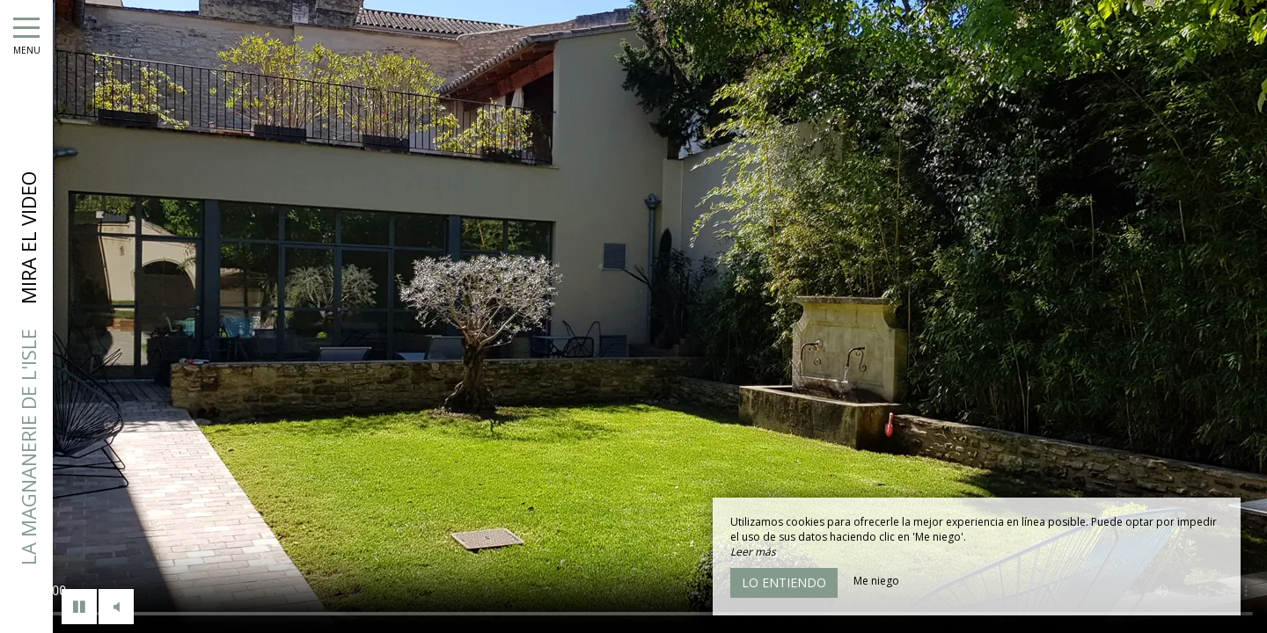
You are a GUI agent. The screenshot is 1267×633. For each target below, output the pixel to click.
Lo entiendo (784, 582)
